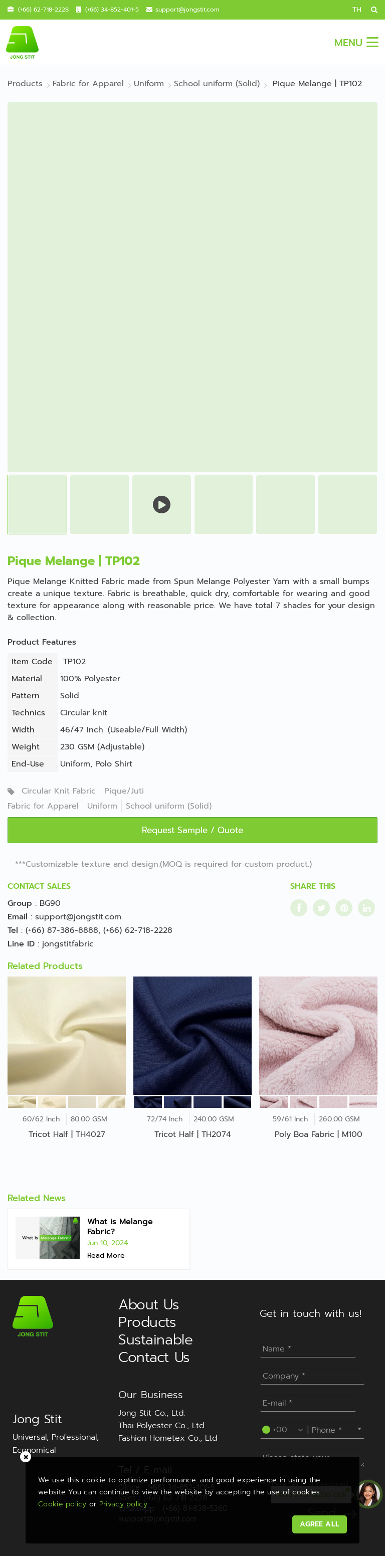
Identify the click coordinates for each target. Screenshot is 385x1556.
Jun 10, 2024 (107, 1243)
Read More (106, 1255)
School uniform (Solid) (169, 806)
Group (20, 903)
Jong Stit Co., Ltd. (151, 1413)
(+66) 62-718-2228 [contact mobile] (43, 9)
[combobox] (312, 1429)
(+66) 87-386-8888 (62, 930)
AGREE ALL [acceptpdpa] (317, 1521)
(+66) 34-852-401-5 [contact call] (112, 9)
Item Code (32, 662)
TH (356, 10)
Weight (26, 747)
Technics (28, 713)
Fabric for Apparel (43, 806)
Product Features (42, 642)
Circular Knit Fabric (59, 791)
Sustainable (155, 1339)
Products (147, 1322)
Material (27, 679)
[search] (370, 9)
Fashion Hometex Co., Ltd (168, 1438)
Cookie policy (65, 1501)
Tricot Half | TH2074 (192, 1134)
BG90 (50, 903)
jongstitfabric (68, 944)
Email (18, 917)
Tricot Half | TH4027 (67, 1134)
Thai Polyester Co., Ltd (161, 1426)
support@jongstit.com (78, 917)
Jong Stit (37, 1419)
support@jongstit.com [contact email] (187, 9)
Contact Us (153, 1357)
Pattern (26, 696)
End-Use (28, 764)
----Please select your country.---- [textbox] (314, 1429)
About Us (148, 1304)
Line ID (21, 944)
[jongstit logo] (22, 42)
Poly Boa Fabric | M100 (318, 1134)
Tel (13, 930)
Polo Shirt (113, 764)
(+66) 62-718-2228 (137, 930)
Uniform (75, 764)
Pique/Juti (124, 791)
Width (23, 730)
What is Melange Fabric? (120, 1227)
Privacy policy (126, 1501)
